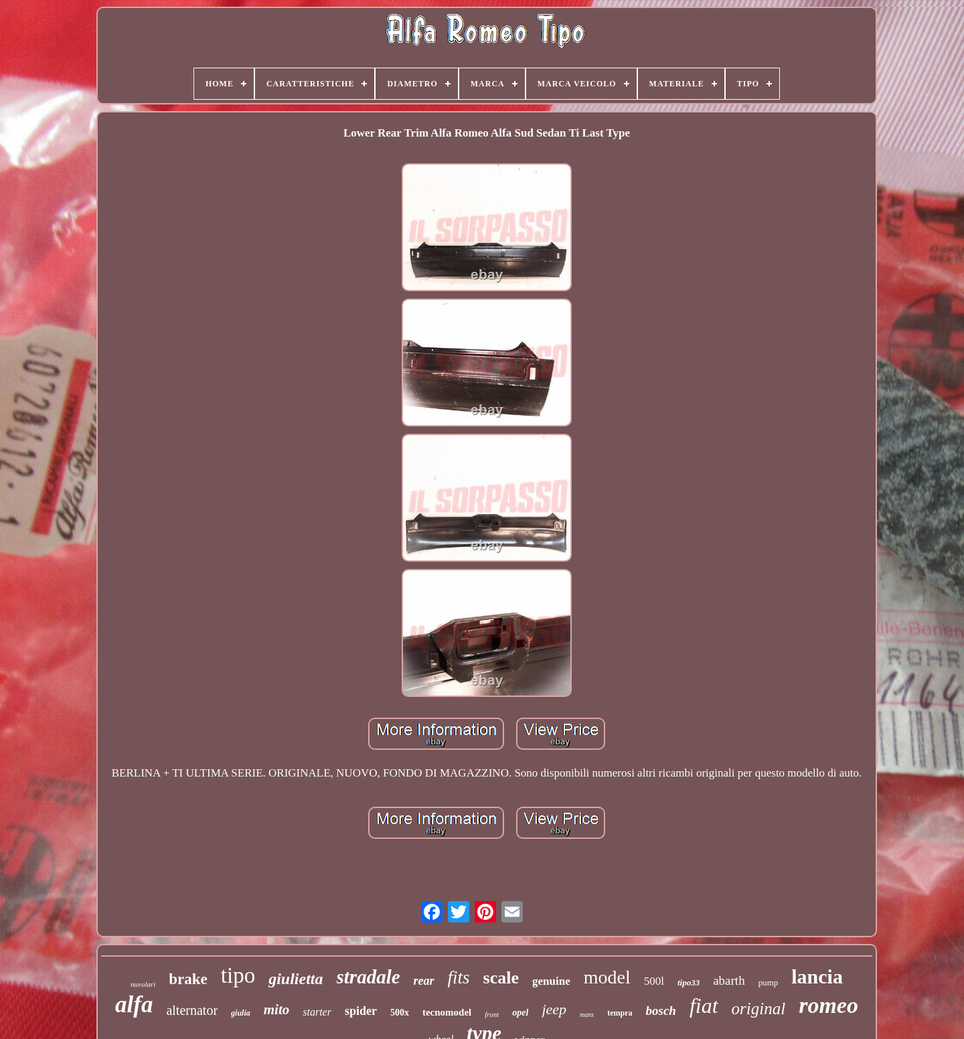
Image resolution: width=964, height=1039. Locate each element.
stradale (368, 976)
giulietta (295, 978)
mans (587, 1014)
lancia (817, 976)
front (492, 1014)
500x (399, 1013)
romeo (828, 1005)
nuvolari (143, 984)
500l (654, 981)
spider (361, 1011)
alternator (192, 1010)
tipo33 (688, 982)
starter (317, 1012)
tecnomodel (446, 1012)
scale (501, 977)
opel (520, 1013)
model (607, 977)
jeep (554, 1009)
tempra (619, 1013)
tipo (238, 975)
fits (459, 977)
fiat (704, 1005)
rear (424, 980)
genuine (551, 981)
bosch (661, 1011)
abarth (728, 980)
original (759, 1009)
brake (188, 979)
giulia (240, 1013)
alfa (134, 1004)
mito (277, 1010)
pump (768, 982)
